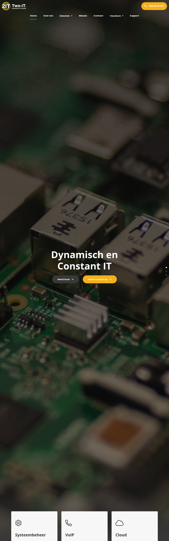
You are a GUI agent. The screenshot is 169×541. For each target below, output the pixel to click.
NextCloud (64, 279)
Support (134, 15)
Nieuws (83, 15)
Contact (98, 15)
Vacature (115, 15)
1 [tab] (166, 267)
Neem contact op (98, 279)
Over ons (48, 15)
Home (33, 15)
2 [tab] (166, 271)
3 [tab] (166, 275)
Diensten (65, 15)
